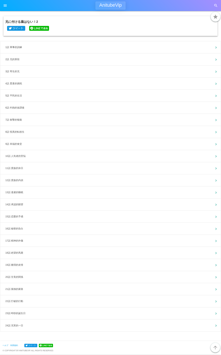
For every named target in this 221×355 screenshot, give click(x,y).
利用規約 (14, 345)
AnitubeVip (110, 5)
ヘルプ (5, 345)
